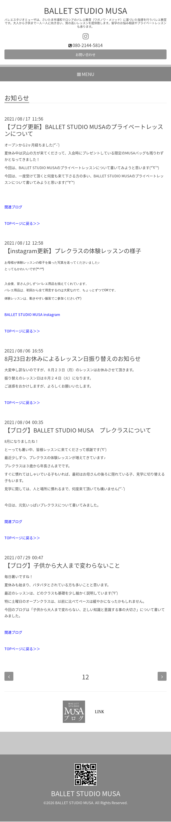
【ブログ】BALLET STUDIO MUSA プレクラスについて (77, 430)
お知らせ (16, 99)
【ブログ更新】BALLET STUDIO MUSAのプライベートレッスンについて (83, 130)
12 (85, 676)
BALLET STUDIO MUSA (85, 10)
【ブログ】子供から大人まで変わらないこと (62, 566)
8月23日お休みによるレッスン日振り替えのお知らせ (72, 359)
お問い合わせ (85, 54)
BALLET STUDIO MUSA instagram (32, 315)
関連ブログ (13, 207)
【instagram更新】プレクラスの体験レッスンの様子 (72, 251)
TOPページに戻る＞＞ (22, 223)
